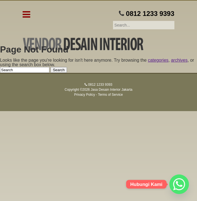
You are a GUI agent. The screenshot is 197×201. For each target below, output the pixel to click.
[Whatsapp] (179, 184)
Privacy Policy (84, 95)
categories (158, 60)
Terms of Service (110, 95)
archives (179, 60)
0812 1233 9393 (150, 13)
